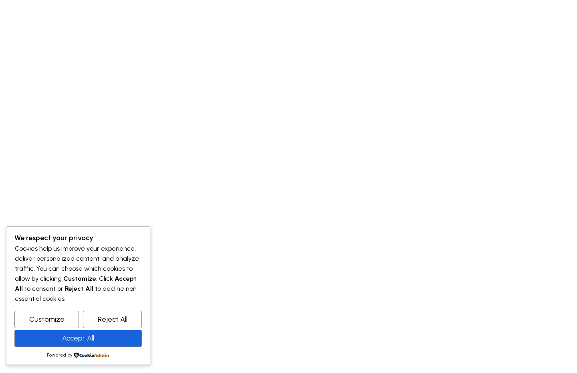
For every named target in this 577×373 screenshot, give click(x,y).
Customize (47, 319)
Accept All (78, 338)
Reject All (112, 319)
